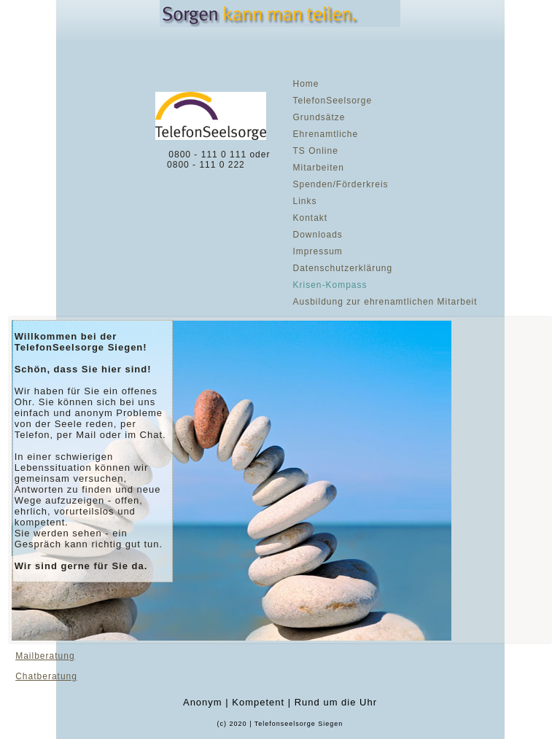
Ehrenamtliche (325, 134)
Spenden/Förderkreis (340, 184)
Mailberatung (44, 656)
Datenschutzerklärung (342, 268)
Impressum (317, 251)
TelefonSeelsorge (332, 100)
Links (304, 201)
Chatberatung (46, 676)
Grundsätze (318, 117)
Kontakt (309, 218)
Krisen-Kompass (329, 285)
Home (305, 84)
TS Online (315, 151)
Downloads (317, 235)
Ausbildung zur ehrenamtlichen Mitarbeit (384, 302)
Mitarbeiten (317, 168)
